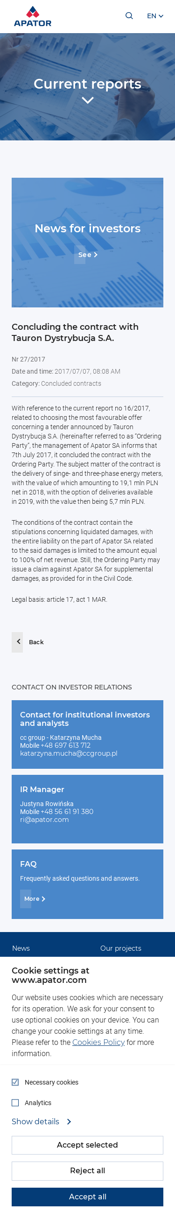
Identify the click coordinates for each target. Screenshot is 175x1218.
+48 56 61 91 (61, 811)
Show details (36, 1122)
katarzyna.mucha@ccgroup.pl (69, 753)
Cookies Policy (98, 1042)
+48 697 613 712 (66, 745)
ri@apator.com (44, 819)
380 (87, 811)
